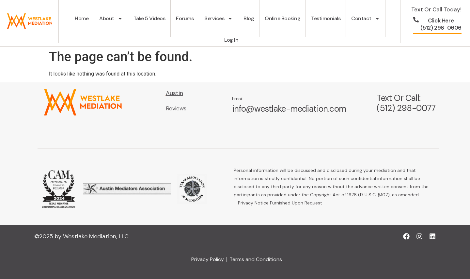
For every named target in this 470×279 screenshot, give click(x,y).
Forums (185, 18)
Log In (231, 40)
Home (81, 18)
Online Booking (282, 18)
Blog (248, 18)
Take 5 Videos (149, 18)
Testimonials (325, 18)
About (111, 18)
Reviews (176, 108)
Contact (365, 18)
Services (218, 18)
